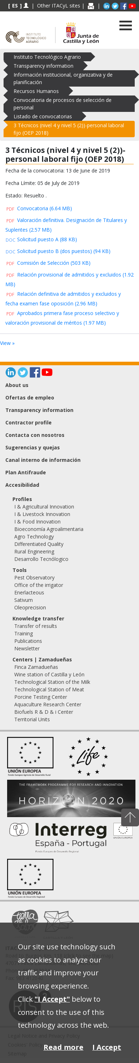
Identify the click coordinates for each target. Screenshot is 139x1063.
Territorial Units (32, 719)
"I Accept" (52, 999)
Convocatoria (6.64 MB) (38, 208)
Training (23, 633)
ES (15, 5)
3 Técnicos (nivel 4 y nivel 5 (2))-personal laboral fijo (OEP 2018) (69, 129)
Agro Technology (34, 536)
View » (7, 343)
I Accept (106, 1047)
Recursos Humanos (36, 91)
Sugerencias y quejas (32, 447)
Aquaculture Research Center (47, 704)
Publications (28, 641)
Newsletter (27, 648)
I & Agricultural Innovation (44, 506)
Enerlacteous (29, 592)
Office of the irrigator (38, 585)
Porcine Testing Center (40, 696)
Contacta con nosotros (35, 435)
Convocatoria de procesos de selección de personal (63, 104)
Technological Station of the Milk (52, 681)
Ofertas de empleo (29, 397)
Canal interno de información (43, 459)
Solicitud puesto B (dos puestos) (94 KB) (57, 251)
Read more (63, 1047)
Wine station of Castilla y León (49, 674)
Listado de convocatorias (43, 116)
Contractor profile (28, 422)
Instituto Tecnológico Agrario (47, 56)
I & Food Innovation (37, 521)
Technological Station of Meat (49, 689)
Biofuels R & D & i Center (43, 711)
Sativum (23, 600)
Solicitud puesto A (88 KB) (41, 239)
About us (17, 385)
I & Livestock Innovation (42, 514)
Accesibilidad (22, 484)
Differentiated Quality (38, 544)
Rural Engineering (34, 551)
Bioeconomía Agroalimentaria (48, 529)
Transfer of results (35, 626)
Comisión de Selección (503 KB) (48, 262)
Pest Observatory (34, 577)
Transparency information (43, 65)
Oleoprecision (30, 607)
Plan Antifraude (25, 472)
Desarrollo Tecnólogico (41, 559)
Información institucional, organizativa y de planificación (63, 78)
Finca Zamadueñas (36, 667)
